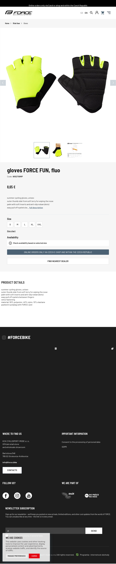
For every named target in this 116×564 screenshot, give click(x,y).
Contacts (13, 470)
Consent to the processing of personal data (81, 442)
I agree (34, 556)
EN (86, 13)
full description (36, 208)
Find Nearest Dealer (58, 261)
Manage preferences (17, 556)
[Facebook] (6, 496)
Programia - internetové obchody (94, 555)
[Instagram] (17, 496)
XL (32, 224)
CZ (81, 13)
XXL (39, 224)
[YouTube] (29, 496)
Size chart (11, 231)
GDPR (64, 447)
